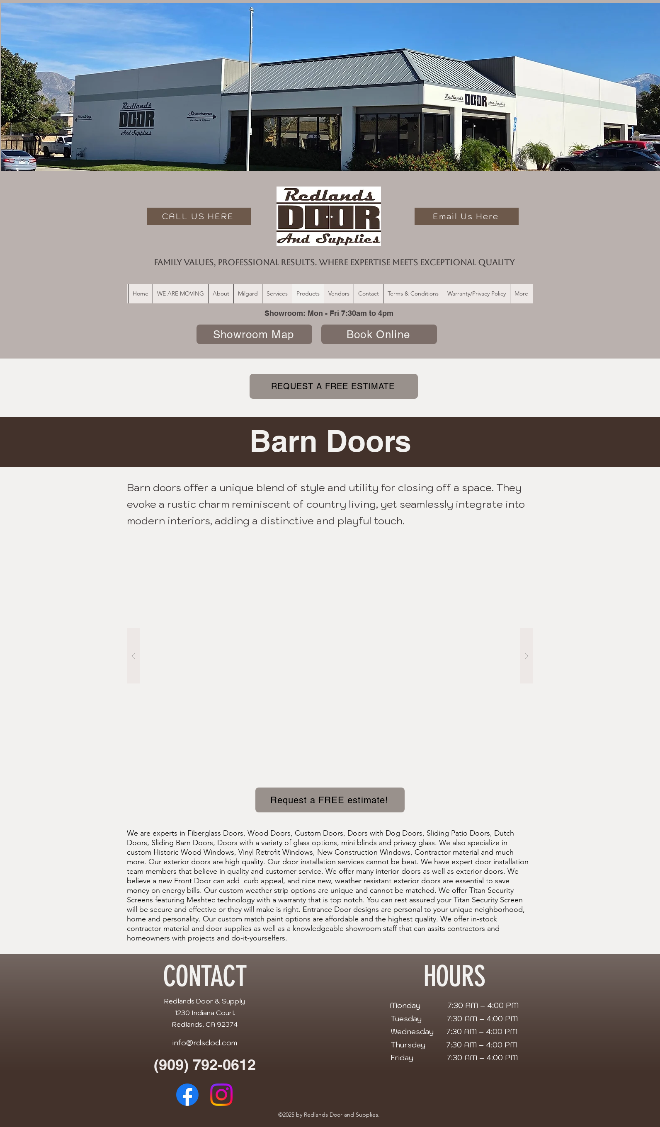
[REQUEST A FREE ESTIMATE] (334, 386)
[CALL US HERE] (199, 216)
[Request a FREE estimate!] (330, 800)
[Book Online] (379, 334)
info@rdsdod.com (204, 1042)
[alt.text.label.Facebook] (187, 1095)
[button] (330, 656)
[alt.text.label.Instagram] (221, 1095)
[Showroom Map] (254, 334)
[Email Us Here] (467, 216)
